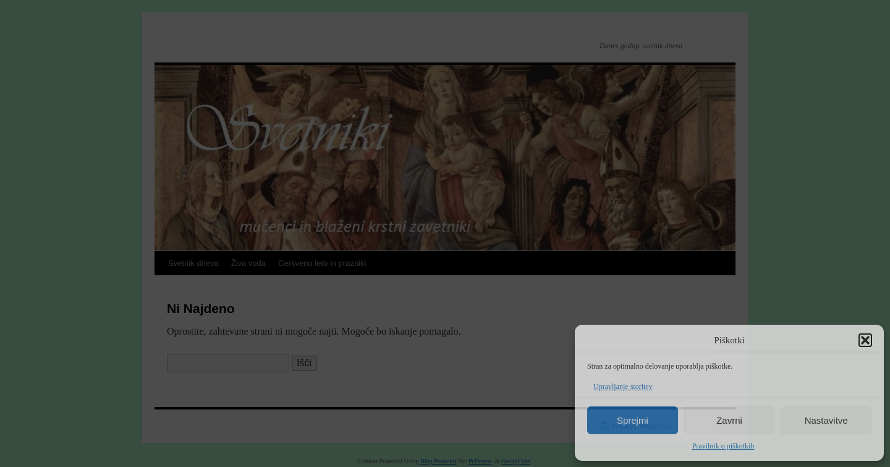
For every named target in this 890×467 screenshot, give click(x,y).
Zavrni (729, 420)
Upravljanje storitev (623, 386)
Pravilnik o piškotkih (723, 446)
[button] (865, 340)
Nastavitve (826, 420)
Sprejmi (632, 420)
